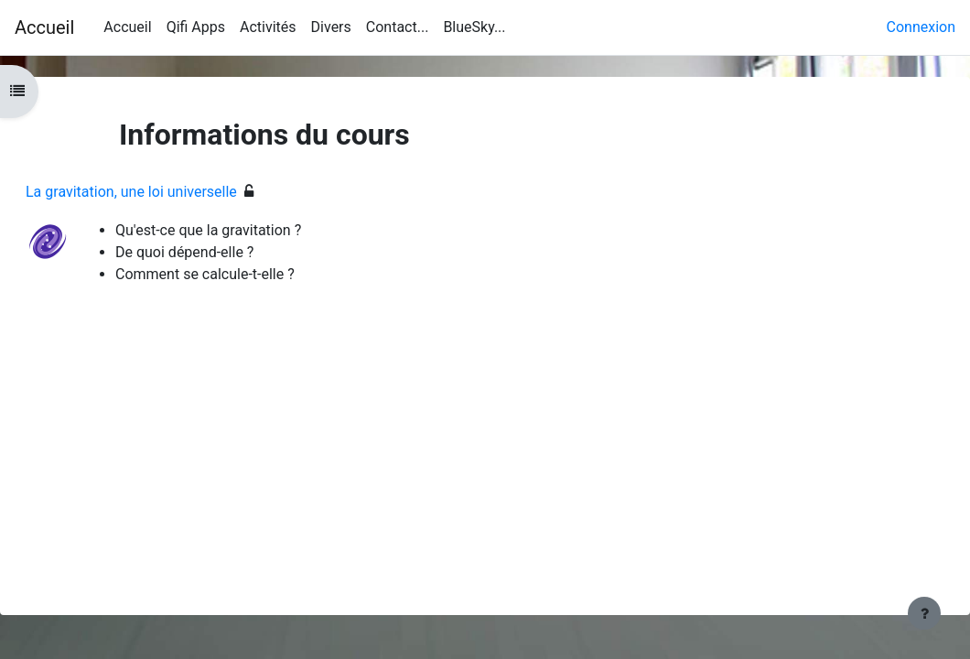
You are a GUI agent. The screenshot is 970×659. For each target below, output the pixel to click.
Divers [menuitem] (331, 27)
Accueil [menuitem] (127, 27)
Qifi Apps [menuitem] (196, 27)
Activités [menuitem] (268, 27)
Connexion (921, 27)
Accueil (44, 27)
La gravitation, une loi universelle (175, 191)
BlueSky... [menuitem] (474, 27)
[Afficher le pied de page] (924, 613)
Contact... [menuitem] (397, 27)
